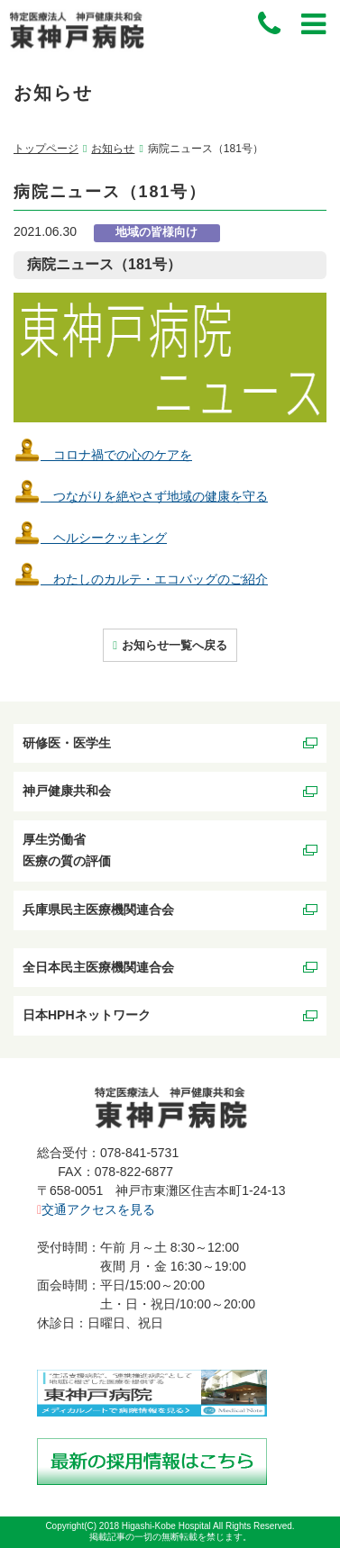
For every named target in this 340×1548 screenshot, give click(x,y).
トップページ (46, 148)
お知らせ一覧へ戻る (174, 645)
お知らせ (112, 148)
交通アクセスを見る (96, 1209)
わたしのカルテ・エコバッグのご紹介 (141, 579)
